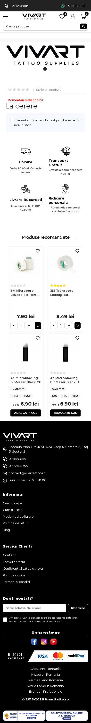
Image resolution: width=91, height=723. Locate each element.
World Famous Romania (45, 686)
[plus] (29, 325)
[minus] (13, 325)
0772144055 (18, 466)
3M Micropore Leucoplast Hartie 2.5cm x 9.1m (24, 293)
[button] (7, 16)
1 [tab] (45, 71)
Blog (6, 530)
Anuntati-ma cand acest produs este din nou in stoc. (47, 122)
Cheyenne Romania (46, 669)
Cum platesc (12, 510)
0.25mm (18, 389)
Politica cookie (14, 575)
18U (75, 396)
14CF (27, 396)
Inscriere (78, 608)
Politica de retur (15, 523)
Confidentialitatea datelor (23, 568)
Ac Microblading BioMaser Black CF (25, 380)
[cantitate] (21, 325)
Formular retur (14, 562)
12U (54, 396)
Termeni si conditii (17, 582)
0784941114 (20, 6)
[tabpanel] (45, 56)
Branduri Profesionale (45, 691)
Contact (9, 555)
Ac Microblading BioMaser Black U (64, 380)
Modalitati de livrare (18, 516)
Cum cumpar (13, 503)
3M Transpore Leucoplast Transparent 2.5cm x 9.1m (61, 293)
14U (65, 396)
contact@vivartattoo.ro (27, 473)
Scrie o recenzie (49, 89)
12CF (15, 396)
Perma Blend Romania (45, 680)
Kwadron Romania (45, 674)
